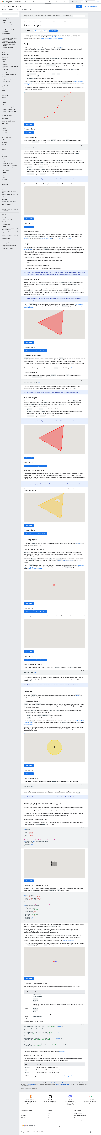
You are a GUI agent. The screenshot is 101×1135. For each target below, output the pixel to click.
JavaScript (53, 30)
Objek (28, 249)
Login (98, 1)
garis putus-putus (48, 238)
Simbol (26, 238)
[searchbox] (10, 14)
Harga (40, 1)
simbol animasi (67, 238)
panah (41, 238)
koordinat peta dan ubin (68, 940)
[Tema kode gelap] (81, 145)
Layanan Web (51, 1120)
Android (37, 30)
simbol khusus (56, 238)
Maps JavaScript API (14, 6)
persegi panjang (66, 37)
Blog (57, 1)
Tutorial (23, 1117)
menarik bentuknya (29, 307)
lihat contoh (74, 368)
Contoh (18, 9)
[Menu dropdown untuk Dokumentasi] (53, 1)
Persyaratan (24, 1132)
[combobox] (76, 1)
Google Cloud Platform (62, 1126)
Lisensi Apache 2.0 (31, 1084)
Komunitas (63, 1)
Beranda (26, 21)
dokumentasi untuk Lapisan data (72, 274)
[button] (9, 81)
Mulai (79, 6)
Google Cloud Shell (40, 350)
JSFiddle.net (29, 132)
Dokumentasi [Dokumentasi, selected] (48, 1)
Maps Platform (13, 2)
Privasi (29, 1132)
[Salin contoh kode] (83, 145)
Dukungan (76, 1117)
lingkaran (57, 37)
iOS (45, 30)
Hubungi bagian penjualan (91, 6)
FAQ (22, 1113)
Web (3, 6)
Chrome (46, 1126)
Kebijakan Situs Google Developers (62, 1084)
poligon (53, 37)
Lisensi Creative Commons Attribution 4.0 (59, 1082)
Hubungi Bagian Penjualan (80, 1115)
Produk (34, 1)
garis (49, 37)
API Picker (23, 1115)
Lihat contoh (29, 124)
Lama (31, 9)
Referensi (10, 9)
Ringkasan (27, 1)
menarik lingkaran (28, 724)
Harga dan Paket (78, 1113)
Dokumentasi (48, 21)
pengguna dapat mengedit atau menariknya (52, 38)
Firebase (53, 1126)
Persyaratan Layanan (79, 1120)
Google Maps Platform (39, 21)
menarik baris (27, 85)
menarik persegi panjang (35, 568)
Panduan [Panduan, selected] (4, 9)
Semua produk (74, 1126)
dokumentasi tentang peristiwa (65, 1076)
